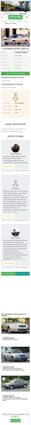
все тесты (18, 58)
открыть (18, 62)
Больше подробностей (22, 170)
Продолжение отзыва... (10, 212)
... (29, 316)
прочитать (19, 68)
